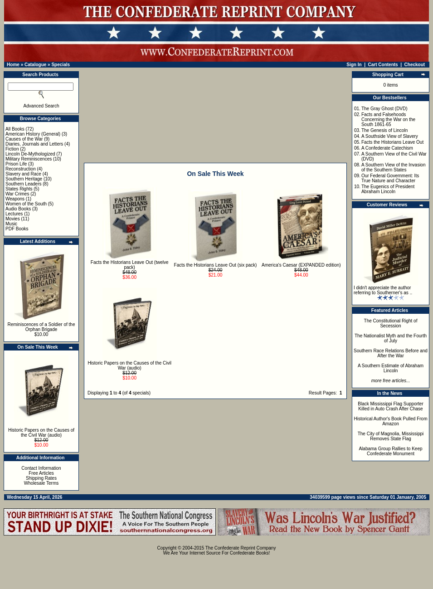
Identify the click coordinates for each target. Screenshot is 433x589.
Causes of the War (24, 138)
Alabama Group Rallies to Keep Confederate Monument (390, 451)
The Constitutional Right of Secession (391, 323)
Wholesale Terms (41, 483)
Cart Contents (383, 64)
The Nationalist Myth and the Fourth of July (391, 338)
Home (13, 64)
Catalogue (35, 64)
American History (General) (32, 133)
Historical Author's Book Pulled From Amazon (391, 421)
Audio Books (18, 208)
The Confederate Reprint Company (240, 547)
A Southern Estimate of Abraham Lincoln (390, 368)
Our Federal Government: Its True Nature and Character (390, 178)
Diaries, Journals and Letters (34, 143)
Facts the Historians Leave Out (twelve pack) (130, 265)
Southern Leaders (23, 183)
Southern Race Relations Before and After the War (391, 353)
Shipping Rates (41, 478)
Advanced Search (41, 105)
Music (11, 223)
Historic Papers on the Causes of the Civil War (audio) (41, 433)
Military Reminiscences (28, 158)
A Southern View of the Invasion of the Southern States (393, 167)
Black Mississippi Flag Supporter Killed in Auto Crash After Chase (390, 406)
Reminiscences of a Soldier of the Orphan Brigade (41, 327)
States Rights (18, 188)
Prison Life (16, 163)
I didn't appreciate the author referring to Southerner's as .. (383, 290)
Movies (12, 218)
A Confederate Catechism (387, 148)
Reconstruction (20, 168)
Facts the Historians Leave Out (392, 142)
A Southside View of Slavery (389, 136)
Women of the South (26, 203)
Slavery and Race (23, 173)
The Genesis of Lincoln (384, 130)
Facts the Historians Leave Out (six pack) (215, 265)
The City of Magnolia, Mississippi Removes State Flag (391, 436)
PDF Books (17, 228)
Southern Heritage (23, 178)
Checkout (414, 64)
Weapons (14, 198)
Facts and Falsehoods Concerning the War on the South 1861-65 (388, 119)
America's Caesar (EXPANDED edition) (301, 265)
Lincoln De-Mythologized (30, 153)
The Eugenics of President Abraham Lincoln (387, 189)
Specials (60, 64)
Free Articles (41, 473)
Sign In (353, 64)
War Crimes (17, 193)
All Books (14, 129)
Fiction (12, 148)
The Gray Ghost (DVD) (384, 108)
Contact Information (41, 468)
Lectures (14, 213)
